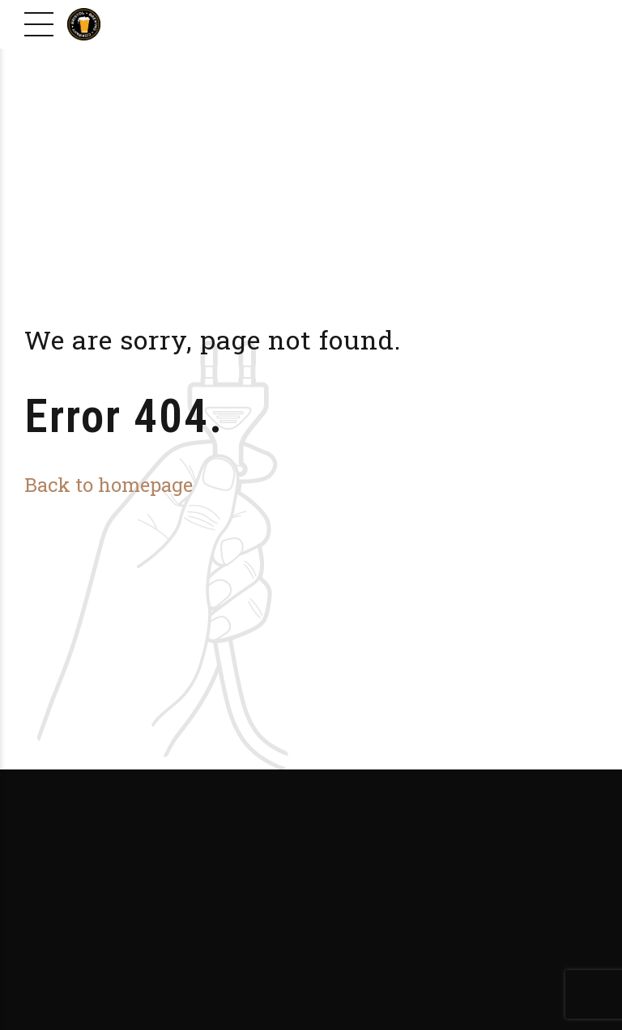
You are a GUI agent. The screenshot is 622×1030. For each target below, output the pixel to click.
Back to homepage (108, 484)
